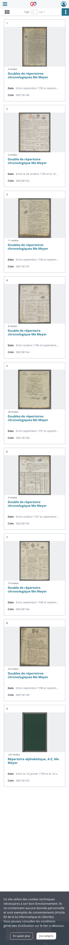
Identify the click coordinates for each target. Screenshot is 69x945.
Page (27, 12)
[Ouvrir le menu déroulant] (5, 4)
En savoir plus (21, 936)
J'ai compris (46, 936)
